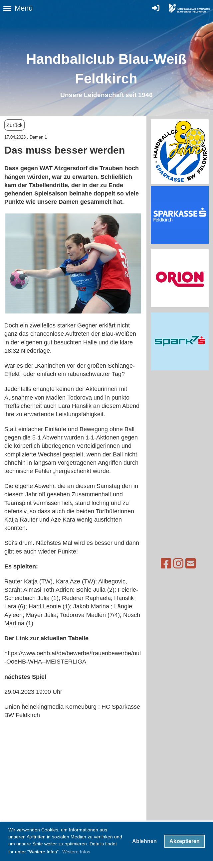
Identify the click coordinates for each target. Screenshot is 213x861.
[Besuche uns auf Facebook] (149, 563)
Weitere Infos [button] (76, 851)
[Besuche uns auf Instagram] (161, 563)
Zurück (14, 125)
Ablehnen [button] (144, 841)
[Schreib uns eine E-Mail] (174, 563)
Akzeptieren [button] (184, 841)
